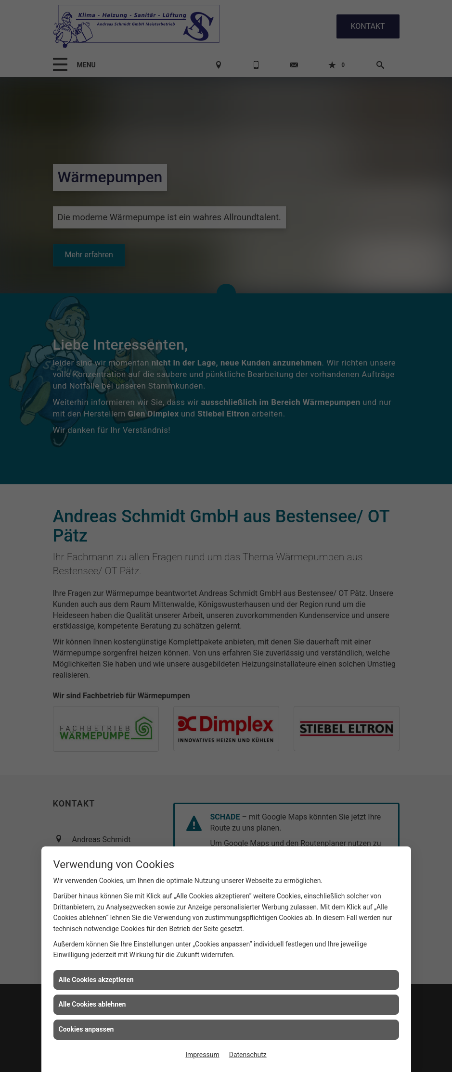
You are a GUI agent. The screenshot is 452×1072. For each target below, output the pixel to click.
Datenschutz (248, 1055)
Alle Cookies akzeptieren (96, 980)
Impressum (202, 1055)
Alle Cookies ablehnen (92, 1004)
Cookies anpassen (86, 1029)
